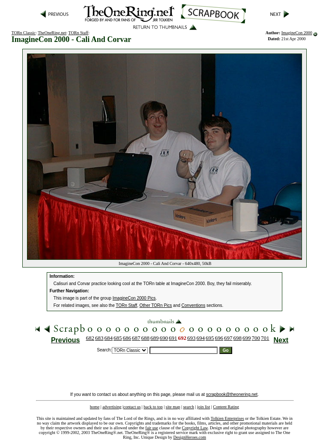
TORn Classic (24, 32)
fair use (151, 427)
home (94, 406)
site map (173, 406)
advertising (111, 406)
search (188, 406)
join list (203, 406)
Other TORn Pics (156, 305)
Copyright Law (195, 427)
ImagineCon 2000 (296, 32)
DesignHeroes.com (189, 437)
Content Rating (226, 406)
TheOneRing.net (52, 32)
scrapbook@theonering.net (231, 394)
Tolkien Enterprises (227, 418)
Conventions (194, 305)
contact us (132, 406)
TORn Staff (79, 32)
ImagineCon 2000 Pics (134, 298)
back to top (153, 406)
